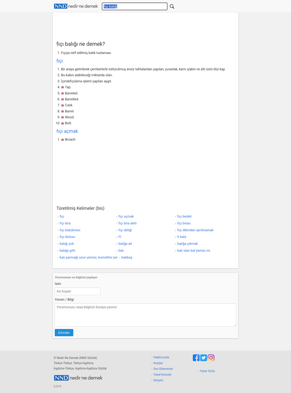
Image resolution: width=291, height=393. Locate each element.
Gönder (64, 333)
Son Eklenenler (163, 369)
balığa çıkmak (187, 244)
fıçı (59, 61)
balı (121, 250)
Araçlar (158, 363)
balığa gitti (67, 250)
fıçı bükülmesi (70, 230)
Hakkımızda (161, 357)
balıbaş (127, 257)
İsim (58, 284)
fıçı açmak (67, 131)
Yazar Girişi (207, 371)
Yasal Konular (162, 374)
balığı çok (67, 244)
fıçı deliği (125, 230)
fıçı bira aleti (127, 223)
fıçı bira (65, 223)
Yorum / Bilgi (64, 299)
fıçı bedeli (184, 216)
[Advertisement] (145, 25)
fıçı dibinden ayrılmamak (195, 230)
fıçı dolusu (67, 237)
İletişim (158, 380)
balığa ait (125, 244)
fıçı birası (184, 223)
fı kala (181, 237)
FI (119, 237)
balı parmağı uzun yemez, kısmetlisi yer (88, 257)
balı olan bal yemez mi (193, 250)
